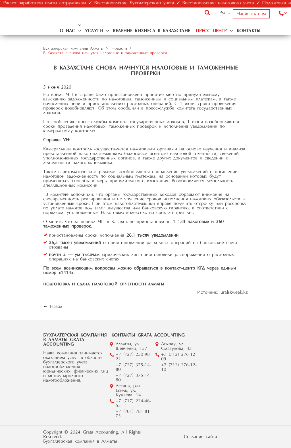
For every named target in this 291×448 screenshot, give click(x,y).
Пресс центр (211, 31)
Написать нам (251, 14)
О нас (67, 31)
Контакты (249, 31)
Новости (119, 49)
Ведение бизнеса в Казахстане (151, 31)
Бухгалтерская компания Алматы (73, 49)
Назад (56, 306)
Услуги (94, 31)
